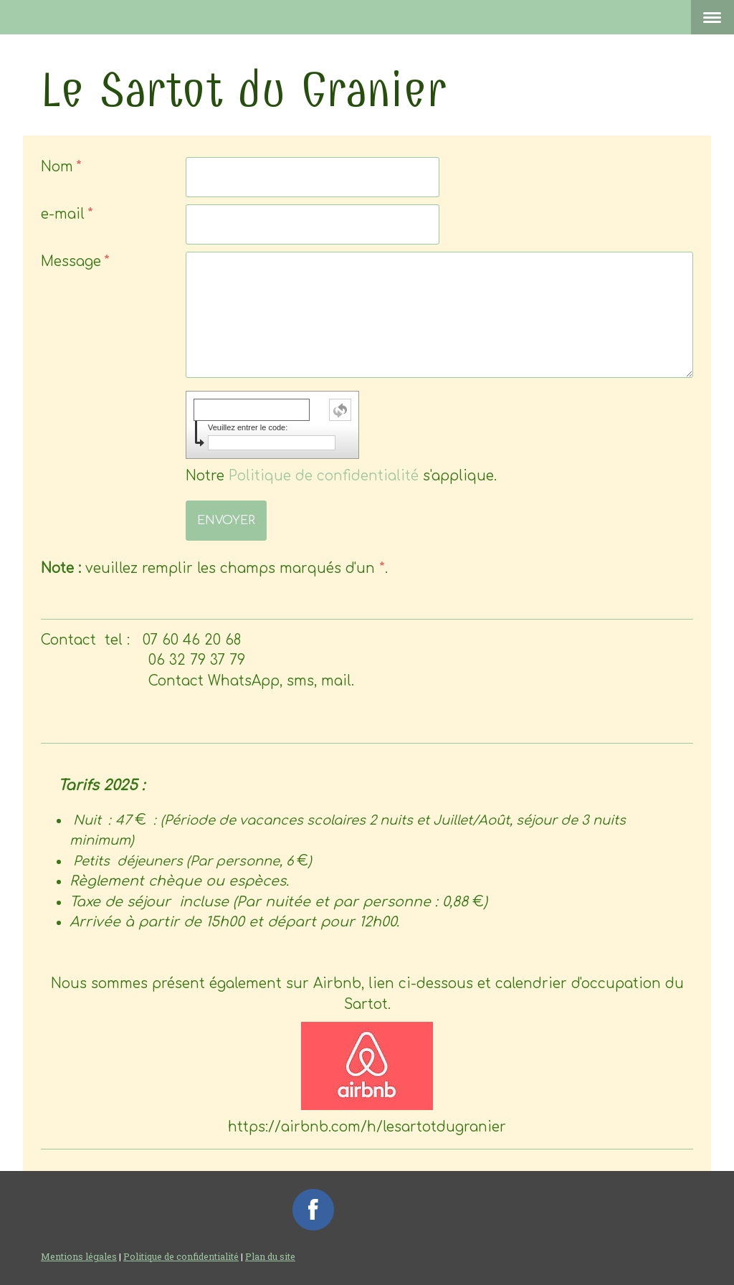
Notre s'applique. (341, 475)
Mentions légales (79, 1256)
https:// (367, 1126)
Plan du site (270, 1256)
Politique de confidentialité (324, 475)
